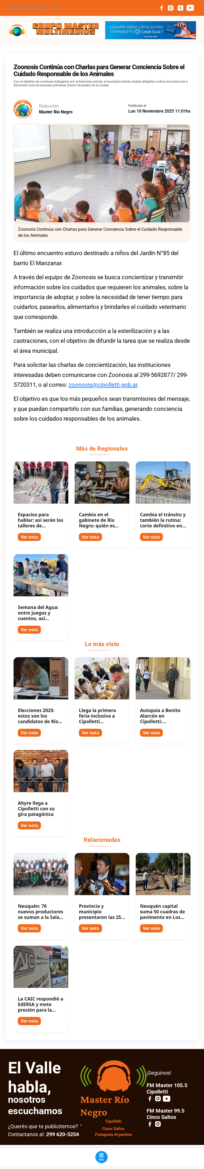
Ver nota (29, 537)
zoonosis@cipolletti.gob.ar (103, 384)
